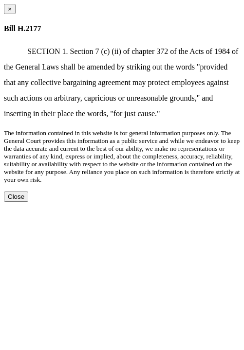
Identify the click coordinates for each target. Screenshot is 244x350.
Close (16, 196)
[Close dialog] (10, 9)
